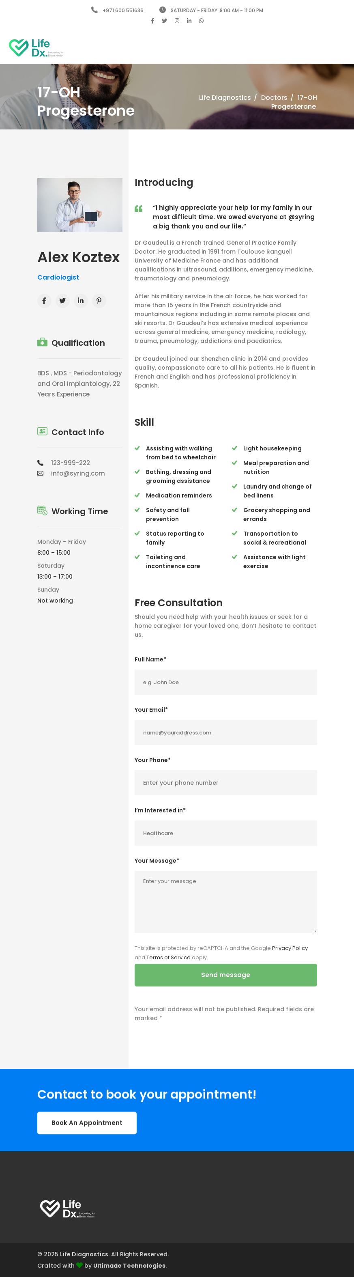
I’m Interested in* (160, 810)
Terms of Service (168, 957)
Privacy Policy (290, 948)
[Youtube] (99, 301)
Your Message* (157, 861)
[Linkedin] (81, 301)
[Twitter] (63, 301)
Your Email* (151, 710)
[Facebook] (44, 301)
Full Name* (150, 659)
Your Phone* (153, 760)
